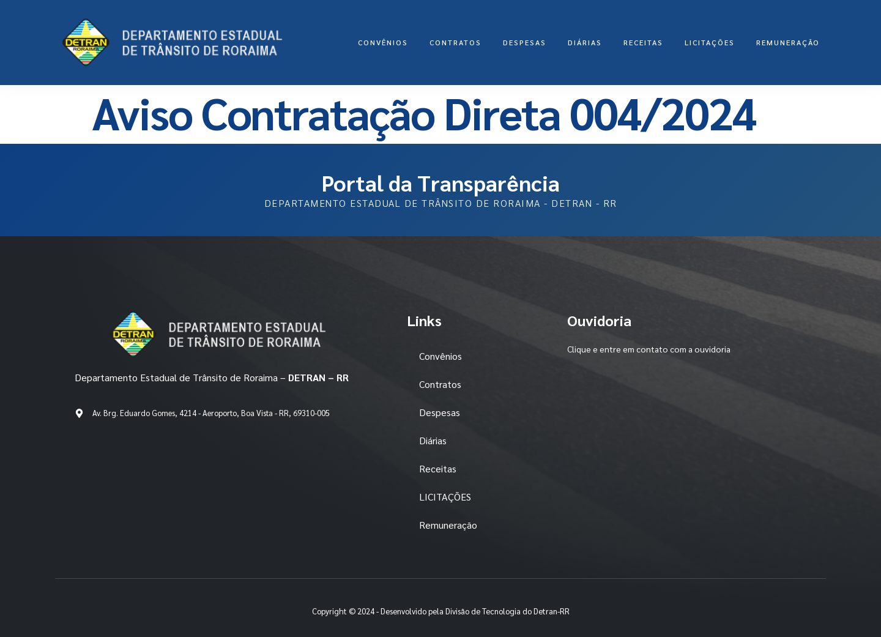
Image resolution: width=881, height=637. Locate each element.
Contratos (455, 42)
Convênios (383, 42)
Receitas (643, 42)
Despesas (524, 42)
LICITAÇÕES (710, 42)
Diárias (585, 42)
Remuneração (788, 42)
